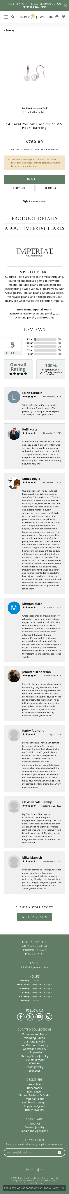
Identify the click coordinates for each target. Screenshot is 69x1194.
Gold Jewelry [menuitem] (34, 1052)
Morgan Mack (32, 604)
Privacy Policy (50, 1188)
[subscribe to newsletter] (59, 1152)
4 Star (29, 342)
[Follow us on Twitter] (30, 1016)
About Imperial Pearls (34, 228)
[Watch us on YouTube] (39, 1016)
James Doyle (31, 479)
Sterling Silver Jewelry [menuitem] (34, 1056)
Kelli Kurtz (29, 429)
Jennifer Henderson (36, 672)
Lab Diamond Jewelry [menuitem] (34, 1045)
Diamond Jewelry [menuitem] (34, 1041)
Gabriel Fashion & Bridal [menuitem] (34, 1095)
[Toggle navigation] (6, 17)
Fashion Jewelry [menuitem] (34, 1059)
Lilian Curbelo (32, 393)
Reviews (34, 329)
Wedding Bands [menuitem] (34, 1038)
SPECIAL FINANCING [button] (35, 7)
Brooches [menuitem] (35, 1070)
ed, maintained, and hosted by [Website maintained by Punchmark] (32, 1180)
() (59, 339)
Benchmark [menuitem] (34, 1088)
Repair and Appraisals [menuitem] (34, 1130)
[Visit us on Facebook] (20, 1016)
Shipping (19, 188)
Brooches (48, 317)
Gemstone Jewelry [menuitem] (34, 1049)
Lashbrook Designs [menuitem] (34, 1102)
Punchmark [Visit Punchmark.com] (51, 1180)
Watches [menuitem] (34, 1063)
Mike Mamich (32, 858)
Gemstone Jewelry (20, 313)
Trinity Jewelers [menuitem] (34, 1109)
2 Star (29, 350)
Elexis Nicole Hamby (37, 802)
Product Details (34, 218)
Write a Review (34, 917)
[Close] (65, 5)
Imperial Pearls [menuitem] (34, 1099)
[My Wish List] (63, 17)
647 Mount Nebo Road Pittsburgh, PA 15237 (34, 949)
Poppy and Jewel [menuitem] (34, 1106)
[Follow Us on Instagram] (48, 1016)
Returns (50, 188)
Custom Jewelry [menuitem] (34, 1127)
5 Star (29, 339)
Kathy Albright (33, 731)
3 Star (29, 346)
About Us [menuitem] (34, 1123)
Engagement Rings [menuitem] (34, 1034)
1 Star (29, 353)
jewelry (10, 30)
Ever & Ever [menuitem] (34, 1091)
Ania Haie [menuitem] (34, 1084)
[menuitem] (29, 1169)
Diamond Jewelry (43, 313)
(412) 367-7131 (34, 111)
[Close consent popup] (63, 1188)
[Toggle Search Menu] (13, 17)
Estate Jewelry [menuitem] (34, 1067)
